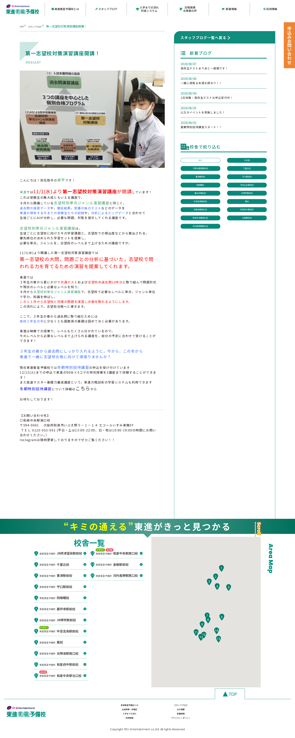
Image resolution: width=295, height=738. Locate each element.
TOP (23, 25)
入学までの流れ (124, 715)
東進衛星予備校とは (65, 9)
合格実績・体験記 (206, 708)
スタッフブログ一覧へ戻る (203, 36)
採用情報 (270, 9)
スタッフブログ (106, 9)
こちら (82, 387)
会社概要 (247, 708)
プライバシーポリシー (247, 715)
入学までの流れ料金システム (147, 8)
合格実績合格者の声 (188, 8)
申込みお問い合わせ (289, 45)
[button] (221, 579)
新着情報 (229, 9)
